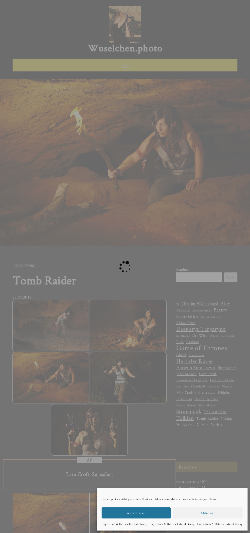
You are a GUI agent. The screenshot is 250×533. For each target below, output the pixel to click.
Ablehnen (207, 513)
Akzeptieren (136, 513)
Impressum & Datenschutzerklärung (124, 524)
